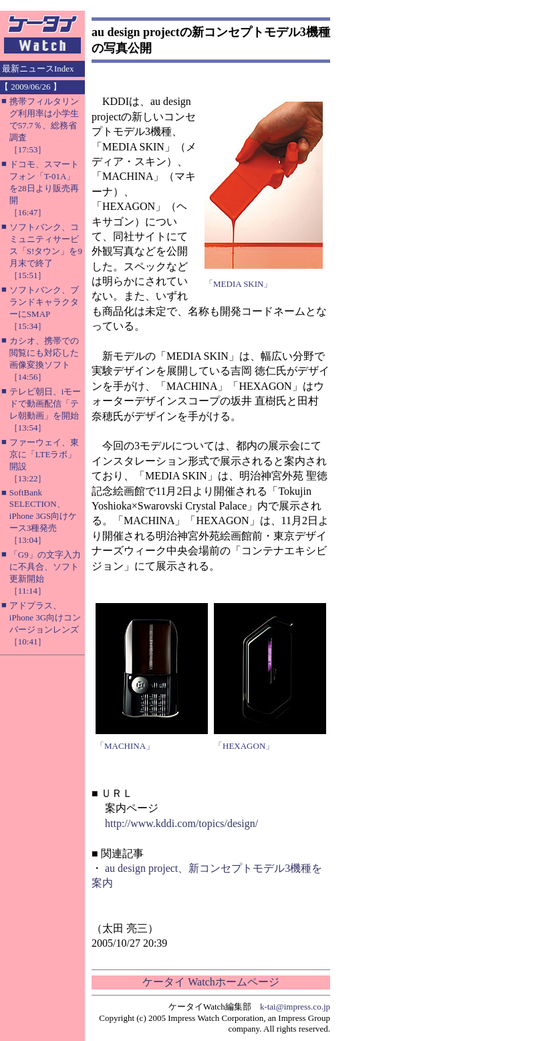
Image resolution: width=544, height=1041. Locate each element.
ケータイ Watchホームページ (210, 982)
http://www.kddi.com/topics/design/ (181, 823)
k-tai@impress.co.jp (295, 1007)
